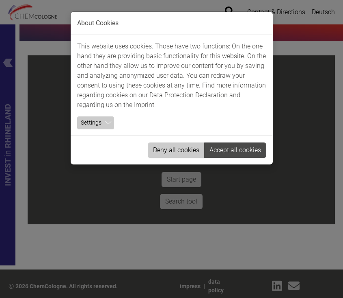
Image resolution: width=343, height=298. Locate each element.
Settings (91, 122)
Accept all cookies (235, 150)
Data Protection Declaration (188, 95)
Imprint (144, 105)
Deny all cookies (176, 150)
